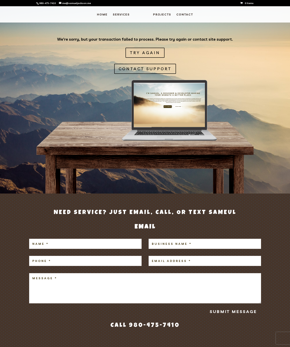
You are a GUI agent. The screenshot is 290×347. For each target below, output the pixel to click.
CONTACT (184, 14)
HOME (102, 14)
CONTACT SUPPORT (145, 68)
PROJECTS (162, 14)
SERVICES (121, 14)
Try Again (145, 52)
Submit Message (233, 311)
